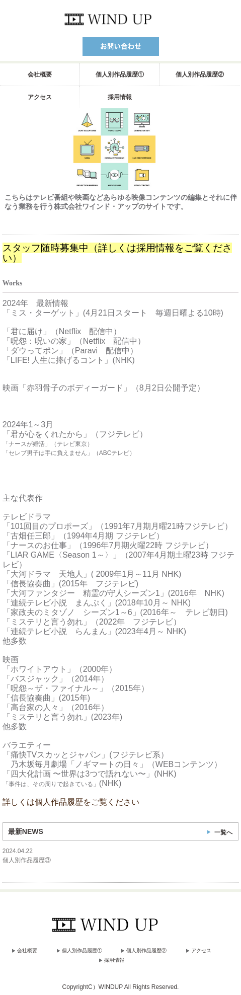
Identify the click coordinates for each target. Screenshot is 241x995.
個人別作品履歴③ (27, 860)
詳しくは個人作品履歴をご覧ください (71, 802)
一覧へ (223, 832)
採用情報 (120, 97)
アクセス (40, 97)
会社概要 (40, 74)
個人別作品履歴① (120, 74)
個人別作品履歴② (200, 74)
